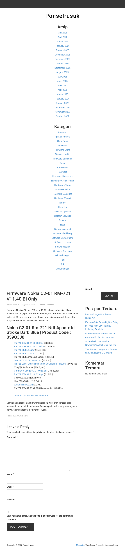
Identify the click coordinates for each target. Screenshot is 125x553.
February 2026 (62, 46)
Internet (62, 202)
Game (62, 163)
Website (11, 499)
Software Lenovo (62, 242)
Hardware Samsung (62, 194)
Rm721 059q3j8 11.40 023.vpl (28, 343)
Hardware (62, 172)
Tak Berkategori (62, 255)
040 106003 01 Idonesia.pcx (27, 360)
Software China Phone (62, 238)
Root (62, 224)
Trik (62, 264)
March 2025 (62, 94)
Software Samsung (62, 251)
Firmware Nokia (62, 154)
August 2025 (62, 72)
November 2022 (62, 112)
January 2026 (62, 50)
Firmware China (62, 150)
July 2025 (62, 76)
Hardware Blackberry (62, 176)
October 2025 (62, 63)
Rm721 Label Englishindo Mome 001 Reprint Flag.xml (40, 364)
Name (10, 474)
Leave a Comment (46, 305)
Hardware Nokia (62, 189)
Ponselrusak (62, 16)
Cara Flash (62, 141)
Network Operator (62, 211)
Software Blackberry (62, 233)
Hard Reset (62, 167)
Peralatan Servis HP (62, 216)
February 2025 (62, 98)
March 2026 (62, 41)
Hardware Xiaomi (62, 198)
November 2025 (62, 59)
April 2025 (62, 90)
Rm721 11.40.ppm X (24, 353)
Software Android (62, 229)
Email (10, 487)
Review (62, 220)
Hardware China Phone (62, 180)
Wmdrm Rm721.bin (23, 384)
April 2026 (62, 37)
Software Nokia (62, 247)
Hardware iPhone (62, 185)
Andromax (63, 132)
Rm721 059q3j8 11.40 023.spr (28, 374)
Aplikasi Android (62, 136)
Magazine (80, 545)
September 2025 (63, 68)
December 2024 (62, 107)
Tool (63, 260)
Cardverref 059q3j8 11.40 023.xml (30, 370)
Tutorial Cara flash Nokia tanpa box (31, 395)
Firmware (62, 145)
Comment (12, 437)
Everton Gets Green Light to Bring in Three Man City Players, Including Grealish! (101, 325)
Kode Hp (62, 207)
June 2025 (62, 81)
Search (89, 289)
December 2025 (62, 54)
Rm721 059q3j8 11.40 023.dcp (29, 346)
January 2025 (62, 103)
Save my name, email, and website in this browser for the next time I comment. (40, 517)
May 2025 (62, 85)
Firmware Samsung (62, 158)
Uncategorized (62, 269)
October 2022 (62, 116)
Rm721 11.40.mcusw (24, 350)
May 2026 (62, 32)
